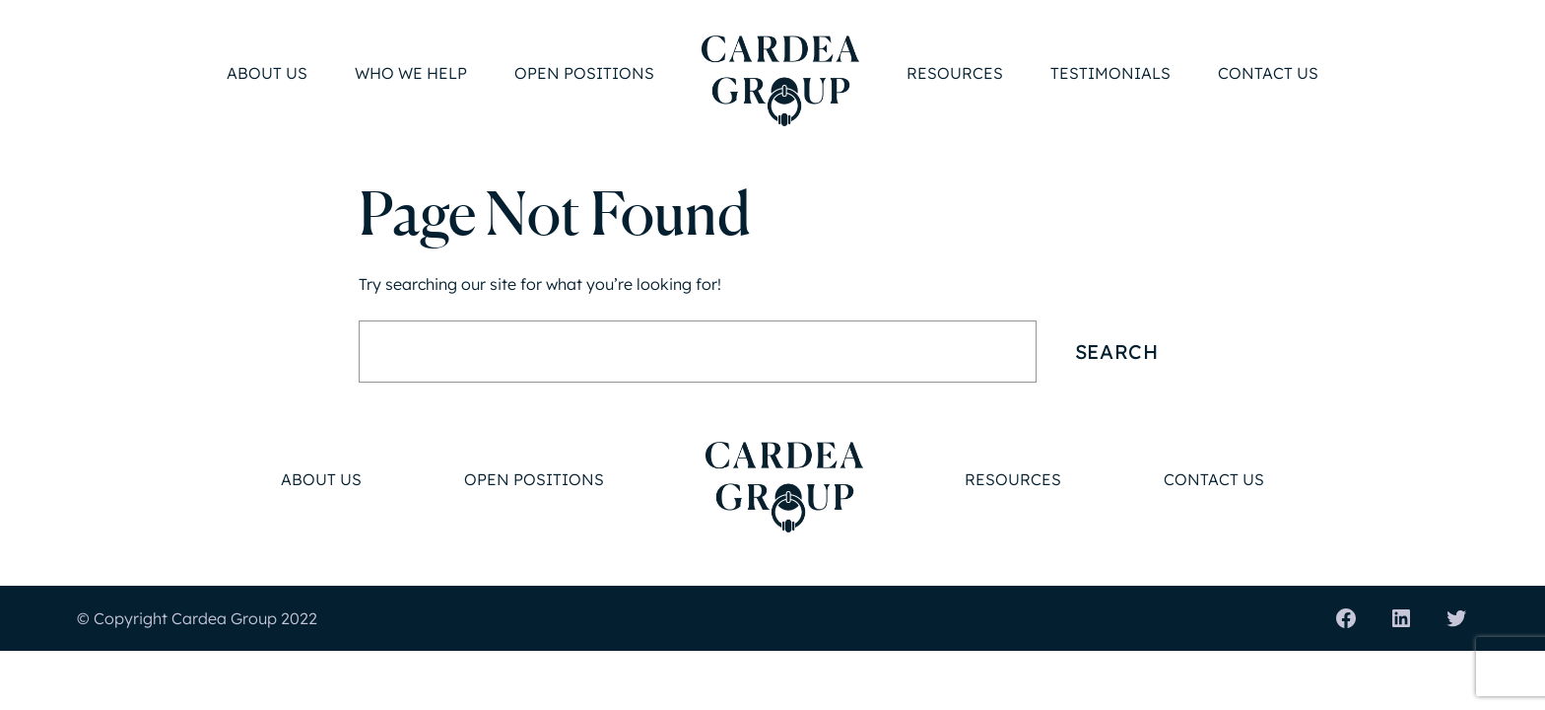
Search (1117, 351)
